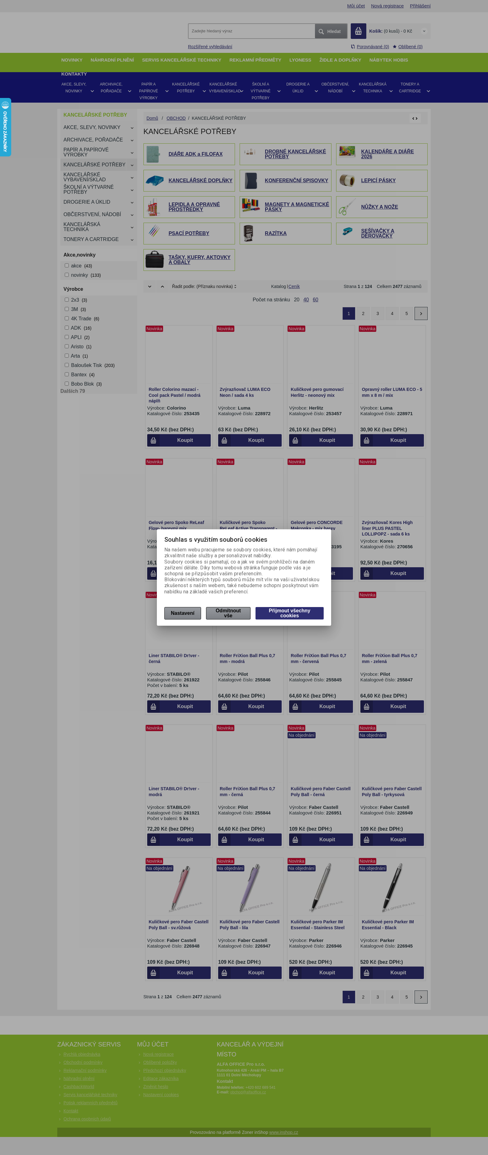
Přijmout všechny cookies (289, 613)
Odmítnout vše (228, 613)
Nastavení (183, 613)
